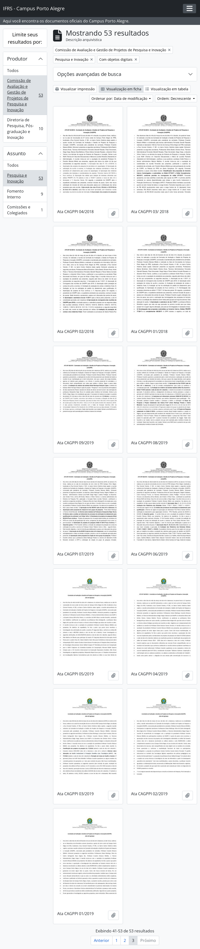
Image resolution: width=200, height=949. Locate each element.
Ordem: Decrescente (174, 98)
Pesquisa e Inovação (25, 178)
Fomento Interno (25, 194)
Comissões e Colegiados (25, 210)
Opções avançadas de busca (89, 74)
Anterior (101, 940)
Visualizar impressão (75, 89)
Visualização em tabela (166, 89)
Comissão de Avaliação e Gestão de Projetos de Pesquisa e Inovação (25, 95)
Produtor (17, 58)
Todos (13, 70)
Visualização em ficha (121, 89)
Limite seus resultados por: (25, 38)
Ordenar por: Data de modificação (119, 98)
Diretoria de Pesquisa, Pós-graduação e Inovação (25, 128)
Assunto (16, 153)
